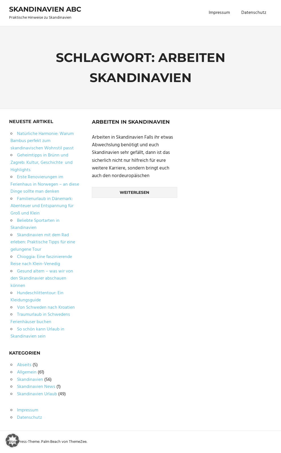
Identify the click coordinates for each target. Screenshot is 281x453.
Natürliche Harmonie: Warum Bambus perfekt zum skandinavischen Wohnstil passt (42, 141)
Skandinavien (30, 379)
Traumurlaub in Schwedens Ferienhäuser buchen (40, 318)
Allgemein (27, 372)
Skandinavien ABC (45, 9)
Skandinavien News (36, 386)
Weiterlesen (134, 192)
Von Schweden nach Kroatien (46, 307)
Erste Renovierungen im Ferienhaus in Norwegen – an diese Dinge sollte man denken (44, 184)
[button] (12, 440)
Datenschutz (253, 12)
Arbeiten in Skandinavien (131, 122)
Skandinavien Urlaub (37, 394)
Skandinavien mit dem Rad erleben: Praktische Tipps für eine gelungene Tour (42, 242)
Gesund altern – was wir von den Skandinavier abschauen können (41, 278)
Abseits (24, 365)
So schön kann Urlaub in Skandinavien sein (37, 333)
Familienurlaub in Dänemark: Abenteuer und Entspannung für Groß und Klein (41, 206)
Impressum (219, 12)
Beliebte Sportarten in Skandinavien (35, 224)
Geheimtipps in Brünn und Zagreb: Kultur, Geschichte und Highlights (41, 162)
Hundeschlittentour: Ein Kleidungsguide (37, 296)
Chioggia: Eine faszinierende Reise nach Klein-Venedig (41, 260)
